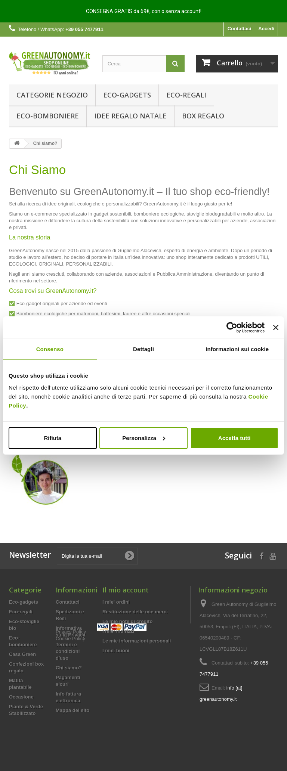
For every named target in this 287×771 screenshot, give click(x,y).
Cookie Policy (70, 730)
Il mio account (125, 589)
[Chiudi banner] (275, 327)
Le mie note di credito (127, 621)
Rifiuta (52, 437)
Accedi (266, 28)
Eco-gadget (28, 303)
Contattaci (239, 28)
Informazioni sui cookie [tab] (237, 349)
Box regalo (203, 115)
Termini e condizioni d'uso (68, 651)
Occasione (21, 697)
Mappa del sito (72, 710)
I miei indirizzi (118, 631)
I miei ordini (116, 602)
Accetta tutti (234, 437)
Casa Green (22, 654)
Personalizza (143, 437)
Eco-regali (186, 94)
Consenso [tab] (50, 349)
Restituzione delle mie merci (135, 611)
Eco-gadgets (127, 94)
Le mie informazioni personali (136, 641)
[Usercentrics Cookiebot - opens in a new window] (232, 327)
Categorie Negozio (52, 94)
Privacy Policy (71, 723)
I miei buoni (115, 650)
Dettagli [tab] (143, 349)
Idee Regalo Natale (130, 115)
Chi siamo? (69, 668)
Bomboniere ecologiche (41, 313)
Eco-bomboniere (47, 115)
